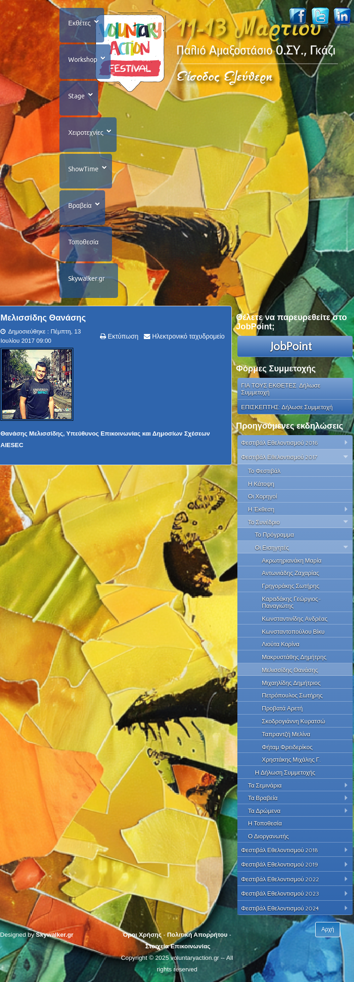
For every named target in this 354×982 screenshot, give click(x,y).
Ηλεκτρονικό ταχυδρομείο (187, 336)
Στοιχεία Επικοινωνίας (177, 946)
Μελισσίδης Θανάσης (43, 317)
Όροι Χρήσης (142, 934)
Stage (76, 96)
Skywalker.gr (86, 278)
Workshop (82, 59)
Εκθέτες (79, 23)
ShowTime (83, 169)
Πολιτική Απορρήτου (197, 934)
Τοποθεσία (83, 242)
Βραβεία (80, 205)
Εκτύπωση (122, 336)
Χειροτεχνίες (85, 132)
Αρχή (327, 929)
